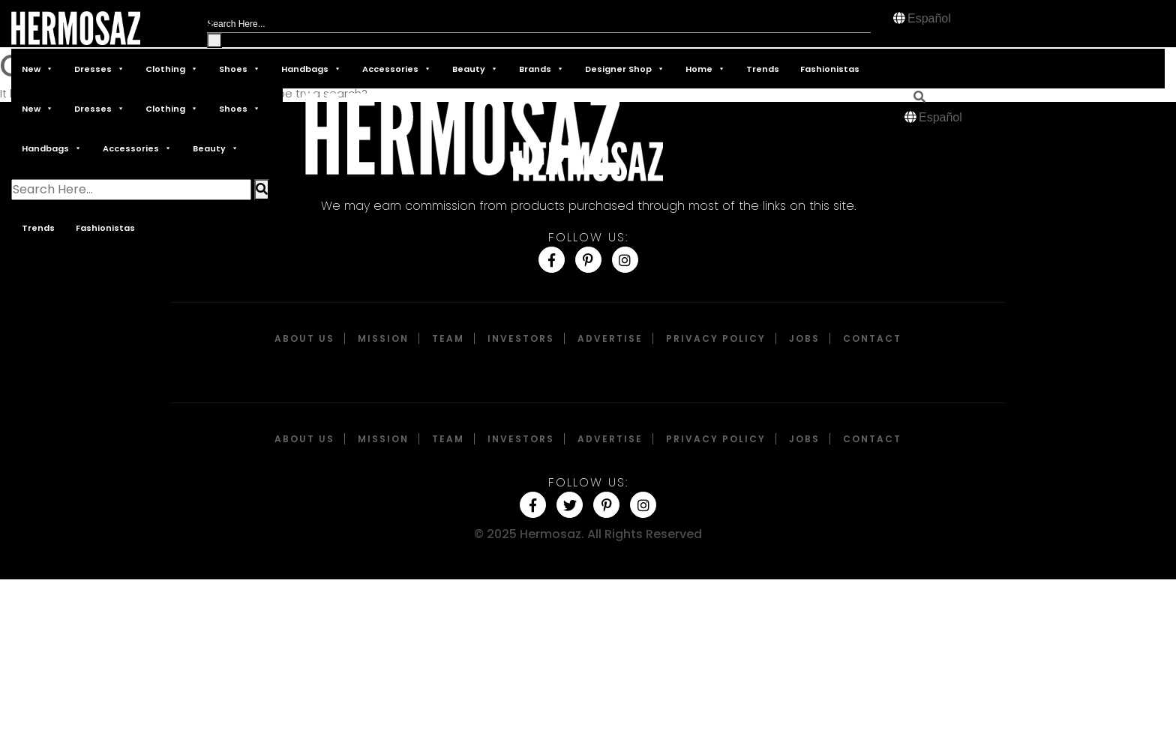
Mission (383, 338)
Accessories (396, 68)
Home (705, 68)
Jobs (804, 338)
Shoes (239, 68)
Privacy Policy (716, 338)
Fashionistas (830, 69)
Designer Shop (624, 68)
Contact (872, 338)
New (37, 68)
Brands (541, 68)
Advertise (610, 338)
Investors (521, 338)
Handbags (311, 68)
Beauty (475, 68)
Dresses (99, 68)
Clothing (172, 68)
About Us (304, 338)
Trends (762, 69)
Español (929, 18)
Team (448, 338)
